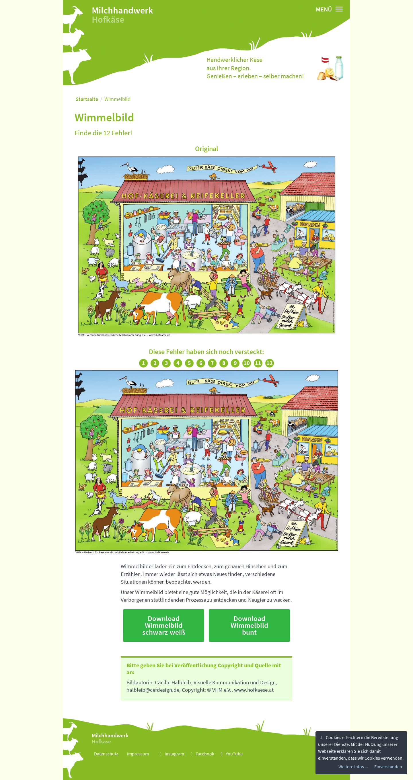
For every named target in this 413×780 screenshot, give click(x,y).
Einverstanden (388, 766)
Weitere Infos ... (353, 766)
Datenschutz (106, 753)
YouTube (231, 753)
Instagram (171, 753)
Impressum (138, 753)
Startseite (87, 99)
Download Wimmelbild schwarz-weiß (163, 625)
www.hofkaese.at (254, 689)
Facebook (201, 753)
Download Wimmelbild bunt (249, 625)
